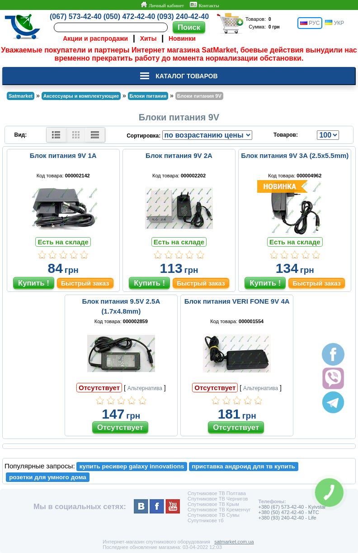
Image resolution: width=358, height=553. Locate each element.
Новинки (182, 38)
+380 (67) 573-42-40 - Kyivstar (292, 507)
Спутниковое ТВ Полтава (217, 493)
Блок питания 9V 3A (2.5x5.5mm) (295, 155)
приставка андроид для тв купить (243, 466)
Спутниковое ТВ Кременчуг (219, 509)
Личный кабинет (162, 5)
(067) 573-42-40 (76, 16)
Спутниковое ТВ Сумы (214, 515)
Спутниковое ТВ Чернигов (218, 498)
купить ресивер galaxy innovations (132, 466)
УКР (334, 23)
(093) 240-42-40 (183, 16)
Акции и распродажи (95, 38)
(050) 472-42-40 (129, 16)
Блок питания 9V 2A (179, 155)
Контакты (204, 5)
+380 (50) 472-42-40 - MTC (288, 512)
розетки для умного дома (47, 477)
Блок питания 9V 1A (63, 155)
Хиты (148, 38)
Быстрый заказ (85, 283)
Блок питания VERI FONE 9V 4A (237, 301)
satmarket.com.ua (234, 541)
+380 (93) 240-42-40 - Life (287, 517)
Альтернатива (144, 388)
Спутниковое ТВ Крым (213, 504)
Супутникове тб (205, 520)
